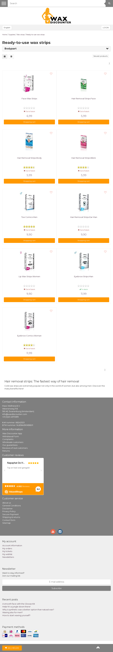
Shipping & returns (11, 517)
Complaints (7, 439)
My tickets (7, 551)
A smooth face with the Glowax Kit (18, 604)
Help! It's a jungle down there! (16, 606)
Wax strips (21, 35)
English (7, 27)
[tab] (56, 48)
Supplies (12, 35)
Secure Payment (10, 514)
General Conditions (11, 505)
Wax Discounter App (12, 433)
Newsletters (8, 557)
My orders (7, 548)
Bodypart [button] (10, 48)
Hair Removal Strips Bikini (83, 158)
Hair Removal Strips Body (29, 158)
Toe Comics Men (29, 217)
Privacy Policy (9, 511)
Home (4, 35)
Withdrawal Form (10, 436)
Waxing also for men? (12, 612)
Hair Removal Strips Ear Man (83, 217)
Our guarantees (9, 445)
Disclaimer (7, 508)
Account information (12, 545)
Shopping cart (29, 122)
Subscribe (57, 588)
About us (6, 503)
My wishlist (7, 554)
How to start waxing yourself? (16, 615)
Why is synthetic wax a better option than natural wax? (28, 609)
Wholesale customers (12, 442)
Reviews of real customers (15, 448)
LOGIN (106, 27)
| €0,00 (12, 648)
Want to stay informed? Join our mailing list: (13, 574)
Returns (6, 451)
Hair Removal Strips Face (84, 98)
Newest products (100, 56)
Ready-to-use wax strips (35, 35)
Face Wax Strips (29, 98)
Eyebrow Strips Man (83, 276)
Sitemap (6, 523)
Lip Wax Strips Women (29, 276)
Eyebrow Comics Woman (29, 335)
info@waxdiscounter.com (14, 414)
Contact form (8, 520)
